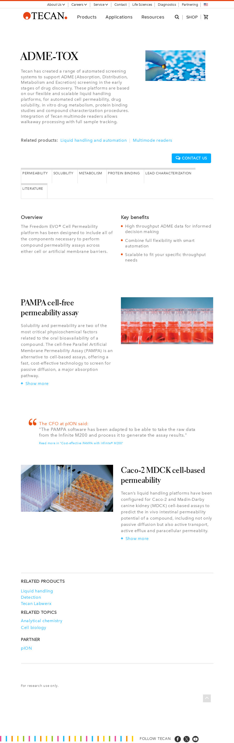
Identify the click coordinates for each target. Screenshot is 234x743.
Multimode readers (152, 140)
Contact (120, 5)
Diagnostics (167, 5)
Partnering (190, 5)
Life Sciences (142, 5)
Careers (79, 5)
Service (101, 5)
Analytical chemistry (41, 619)
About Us (56, 5)
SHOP (192, 17)
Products (87, 17)
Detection (31, 596)
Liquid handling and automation (93, 140)
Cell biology (33, 627)
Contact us (191, 158)
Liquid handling (37, 590)
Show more (35, 383)
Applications (119, 17)
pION (26, 647)
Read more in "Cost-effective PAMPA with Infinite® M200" (81, 442)
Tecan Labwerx (36, 603)
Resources (152, 17)
